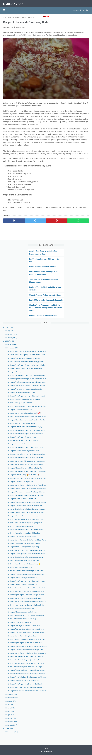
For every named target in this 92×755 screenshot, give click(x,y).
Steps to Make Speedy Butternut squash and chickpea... (28, 639)
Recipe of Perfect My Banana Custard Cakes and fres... (28, 382)
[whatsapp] (78, 220)
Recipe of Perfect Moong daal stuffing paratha (25, 543)
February (12, 334)
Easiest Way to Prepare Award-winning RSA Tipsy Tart (27, 550)
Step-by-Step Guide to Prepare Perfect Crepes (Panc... (27, 447)
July (10, 330)
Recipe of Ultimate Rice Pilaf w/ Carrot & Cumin (25, 358)
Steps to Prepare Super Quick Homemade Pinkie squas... (28, 615)
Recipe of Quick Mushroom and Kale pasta (23, 612)
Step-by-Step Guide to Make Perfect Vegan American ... (28, 495)
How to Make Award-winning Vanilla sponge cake (26, 522)
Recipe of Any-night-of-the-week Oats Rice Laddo (26, 389)
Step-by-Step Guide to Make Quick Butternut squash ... (27, 509)
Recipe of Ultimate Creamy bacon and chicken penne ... (27, 632)
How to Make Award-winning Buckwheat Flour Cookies (28, 351)
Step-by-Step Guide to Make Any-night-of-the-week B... (27, 570)
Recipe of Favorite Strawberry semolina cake (24, 450)
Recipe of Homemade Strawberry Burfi (22, 392)
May (10, 711)
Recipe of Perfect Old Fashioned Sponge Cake (24, 680)
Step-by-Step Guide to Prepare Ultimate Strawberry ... (27, 433)
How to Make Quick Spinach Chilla (21, 402)
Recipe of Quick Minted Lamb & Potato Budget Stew (27, 468)
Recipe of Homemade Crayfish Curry (43, 315)
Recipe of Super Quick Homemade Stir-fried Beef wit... (27, 368)
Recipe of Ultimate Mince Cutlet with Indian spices (26, 505)
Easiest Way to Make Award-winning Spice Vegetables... (28, 485)
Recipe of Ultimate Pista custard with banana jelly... (26, 426)
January (12, 337)
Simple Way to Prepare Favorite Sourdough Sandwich (27, 594)
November (12, 348)
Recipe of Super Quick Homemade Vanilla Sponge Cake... (28, 488)
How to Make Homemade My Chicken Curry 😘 (25, 564)
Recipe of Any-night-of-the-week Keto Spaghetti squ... (27, 492)
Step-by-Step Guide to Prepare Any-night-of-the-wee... (27, 430)
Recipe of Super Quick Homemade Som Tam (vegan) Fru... (28, 690)
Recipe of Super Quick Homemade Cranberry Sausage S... (28, 646)
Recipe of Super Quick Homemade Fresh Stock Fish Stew (28, 420)
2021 (9, 327)
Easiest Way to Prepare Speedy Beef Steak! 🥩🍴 (26, 413)
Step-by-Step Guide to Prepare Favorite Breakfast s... (27, 529)
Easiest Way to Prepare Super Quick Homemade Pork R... (28, 601)
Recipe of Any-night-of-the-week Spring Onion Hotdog (27, 385)
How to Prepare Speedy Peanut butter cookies (25, 399)
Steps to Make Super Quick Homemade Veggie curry (27, 361)
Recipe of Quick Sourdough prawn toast (23, 498)
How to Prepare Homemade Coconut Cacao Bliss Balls (27, 588)
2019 (9, 728)
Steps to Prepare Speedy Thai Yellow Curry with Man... (27, 663)
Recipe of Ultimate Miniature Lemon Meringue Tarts (26, 649)
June (11, 708)
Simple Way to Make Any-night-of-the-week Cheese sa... (28, 673)
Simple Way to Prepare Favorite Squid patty (24, 440)
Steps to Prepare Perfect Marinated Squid (45, 295)
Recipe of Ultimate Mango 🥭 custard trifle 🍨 (24, 474)
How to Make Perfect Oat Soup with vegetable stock (27, 687)
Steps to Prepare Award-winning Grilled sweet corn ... (27, 519)
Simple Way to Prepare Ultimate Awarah (23, 437)
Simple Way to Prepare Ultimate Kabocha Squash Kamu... (28, 478)
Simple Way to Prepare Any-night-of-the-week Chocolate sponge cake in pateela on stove (45, 307)
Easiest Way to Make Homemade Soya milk (46, 300)
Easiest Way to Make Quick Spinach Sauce (23, 636)
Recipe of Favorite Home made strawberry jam (25, 516)
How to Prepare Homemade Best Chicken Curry (25, 533)
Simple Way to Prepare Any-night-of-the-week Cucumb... (28, 396)
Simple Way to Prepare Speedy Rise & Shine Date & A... (27, 642)
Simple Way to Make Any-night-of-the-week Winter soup (28, 378)
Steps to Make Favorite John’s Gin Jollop (23, 618)
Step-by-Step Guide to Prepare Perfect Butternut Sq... (27, 656)
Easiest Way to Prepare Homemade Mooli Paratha (26, 598)
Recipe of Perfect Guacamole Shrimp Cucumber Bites (27, 574)
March (11, 718)
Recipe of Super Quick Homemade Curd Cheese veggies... (28, 502)
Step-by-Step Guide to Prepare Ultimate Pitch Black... (27, 457)
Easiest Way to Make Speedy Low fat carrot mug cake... (28, 354)
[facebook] (14, 220)
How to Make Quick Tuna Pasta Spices (22, 423)
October (12, 694)
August (11, 701)
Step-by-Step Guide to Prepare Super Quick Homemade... (28, 471)
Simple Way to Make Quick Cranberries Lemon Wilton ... (28, 677)
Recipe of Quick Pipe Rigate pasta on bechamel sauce (27, 553)
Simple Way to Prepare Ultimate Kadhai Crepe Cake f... (27, 365)
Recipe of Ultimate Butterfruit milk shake (23, 536)
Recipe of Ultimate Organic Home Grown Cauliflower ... (27, 629)
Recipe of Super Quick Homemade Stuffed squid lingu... (28, 512)
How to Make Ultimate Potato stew (21, 567)
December (12, 344)
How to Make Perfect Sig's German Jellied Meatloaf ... (27, 605)
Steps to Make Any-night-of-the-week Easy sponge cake (28, 406)
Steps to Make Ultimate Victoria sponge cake (24, 560)
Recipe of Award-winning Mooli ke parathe (23, 577)
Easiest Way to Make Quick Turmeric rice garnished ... (27, 464)
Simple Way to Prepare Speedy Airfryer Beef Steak (26, 684)
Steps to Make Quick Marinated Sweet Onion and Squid (28, 416)
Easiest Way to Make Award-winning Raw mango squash (28, 653)
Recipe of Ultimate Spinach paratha (21, 481)
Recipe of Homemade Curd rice (20, 444)
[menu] (4, 9)
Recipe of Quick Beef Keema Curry (21, 409)
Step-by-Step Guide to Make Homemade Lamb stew (26, 557)
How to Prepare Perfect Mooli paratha (22, 608)
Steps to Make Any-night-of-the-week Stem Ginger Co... (28, 666)
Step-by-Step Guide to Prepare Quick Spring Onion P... (27, 660)
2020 (9, 341)
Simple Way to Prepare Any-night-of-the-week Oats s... (27, 581)
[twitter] (35, 220)
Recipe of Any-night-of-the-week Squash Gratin (25, 625)
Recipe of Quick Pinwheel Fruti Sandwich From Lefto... (27, 670)
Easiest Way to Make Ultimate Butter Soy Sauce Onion (27, 461)
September (12, 697)
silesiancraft (14, 3)
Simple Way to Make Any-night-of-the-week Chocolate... (28, 454)
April (10, 714)
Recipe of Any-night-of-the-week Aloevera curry (25, 372)
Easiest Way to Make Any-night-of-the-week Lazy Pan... (28, 540)
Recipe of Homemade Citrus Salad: (42, 267)
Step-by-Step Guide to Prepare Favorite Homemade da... (28, 375)
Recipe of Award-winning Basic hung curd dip (24, 546)
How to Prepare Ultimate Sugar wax (21, 526)
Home (46, 748)
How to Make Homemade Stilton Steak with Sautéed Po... (28, 591)
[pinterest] (56, 220)
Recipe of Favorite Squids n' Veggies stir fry (24, 584)
